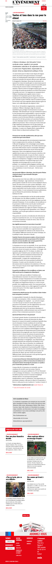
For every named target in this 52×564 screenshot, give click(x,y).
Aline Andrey (45, 21)
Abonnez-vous (44, 8)
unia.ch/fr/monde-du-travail (22, 387)
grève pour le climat (41, 57)
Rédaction (18, 548)
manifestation (33, 57)
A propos (18, 545)
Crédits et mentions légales (11, 561)
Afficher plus (26, 515)
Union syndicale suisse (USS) (22, 57)
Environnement (18, 12)
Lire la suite (9, 452)
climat (14, 57)
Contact (39, 554)
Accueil (17, 543)
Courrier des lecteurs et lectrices (19, 552)
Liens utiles (18, 555)
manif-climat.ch (38, 385)
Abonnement (29, 541)
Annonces (29, 543)
